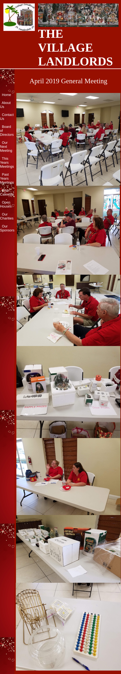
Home (6, 95)
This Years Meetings (7, 162)
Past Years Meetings (7, 178)
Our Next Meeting (6, 147)
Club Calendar (7, 192)
